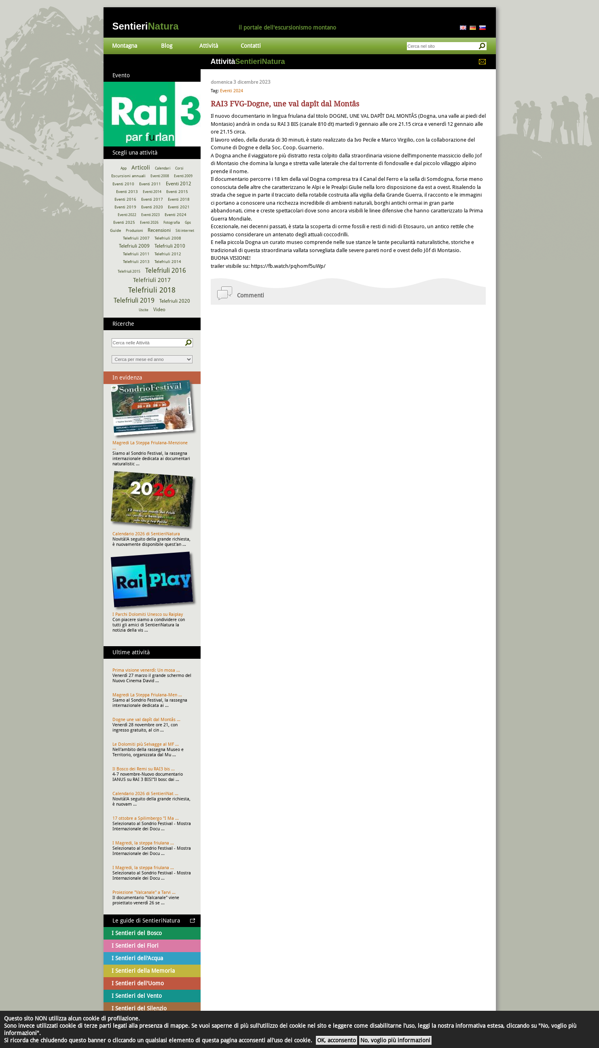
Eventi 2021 (179, 207)
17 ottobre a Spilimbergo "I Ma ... (145, 818)
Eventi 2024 (231, 90)
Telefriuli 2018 (152, 290)
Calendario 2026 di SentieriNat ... (145, 793)
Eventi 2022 (127, 215)
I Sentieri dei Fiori (135, 945)
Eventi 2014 (152, 192)
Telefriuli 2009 (134, 246)
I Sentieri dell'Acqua (137, 958)
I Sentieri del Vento (137, 996)
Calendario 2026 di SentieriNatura (146, 534)
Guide (115, 230)
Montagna (124, 45)
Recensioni (159, 230)
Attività (208, 45)
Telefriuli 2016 (165, 270)
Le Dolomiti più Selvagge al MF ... (145, 744)
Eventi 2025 (124, 222)
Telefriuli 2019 (134, 300)
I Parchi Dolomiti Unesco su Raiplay (147, 614)
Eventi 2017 (152, 199)
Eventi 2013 (127, 191)
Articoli (140, 167)
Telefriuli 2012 (168, 254)
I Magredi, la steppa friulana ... (143, 843)
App (124, 168)
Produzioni (134, 231)
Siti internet (185, 231)
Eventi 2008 (159, 176)
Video (159, 309)
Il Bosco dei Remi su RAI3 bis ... (143, 769)
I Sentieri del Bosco (137, 933)
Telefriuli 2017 (152, 280)
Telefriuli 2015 (129, 271)
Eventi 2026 (149, 223)
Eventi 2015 (177, 191)
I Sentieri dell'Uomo (138, 983)
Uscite (143, 310)
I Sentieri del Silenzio (139, 1008)
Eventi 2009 (183, 176)
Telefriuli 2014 (168, 261)
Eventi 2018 (179, 199)
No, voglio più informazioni (395, 1040)
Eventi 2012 (178, 184)
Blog (166, 45)
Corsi (179, 168)
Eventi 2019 (125, 207)
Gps (188, 223)
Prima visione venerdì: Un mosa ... (146, 670)
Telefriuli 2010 (170, 246)
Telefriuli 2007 (136, 238)
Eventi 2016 (125, 199)
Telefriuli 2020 (174, 301)
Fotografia (171, 223)
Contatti (251, 45)
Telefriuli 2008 (168, 238)
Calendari (162, 168)
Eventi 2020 (152, 207)
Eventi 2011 (150, 184)
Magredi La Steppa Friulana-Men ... (147, 695)
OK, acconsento (336, 1040)
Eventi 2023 (150, 215)
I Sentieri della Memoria (143, 970)
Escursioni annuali (128, 176)
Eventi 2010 (123, 184)
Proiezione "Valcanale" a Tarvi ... (144, 892)
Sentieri (145, 26)
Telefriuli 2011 (136, 254)
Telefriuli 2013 (136, 261)
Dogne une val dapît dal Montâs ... (146, 719)
